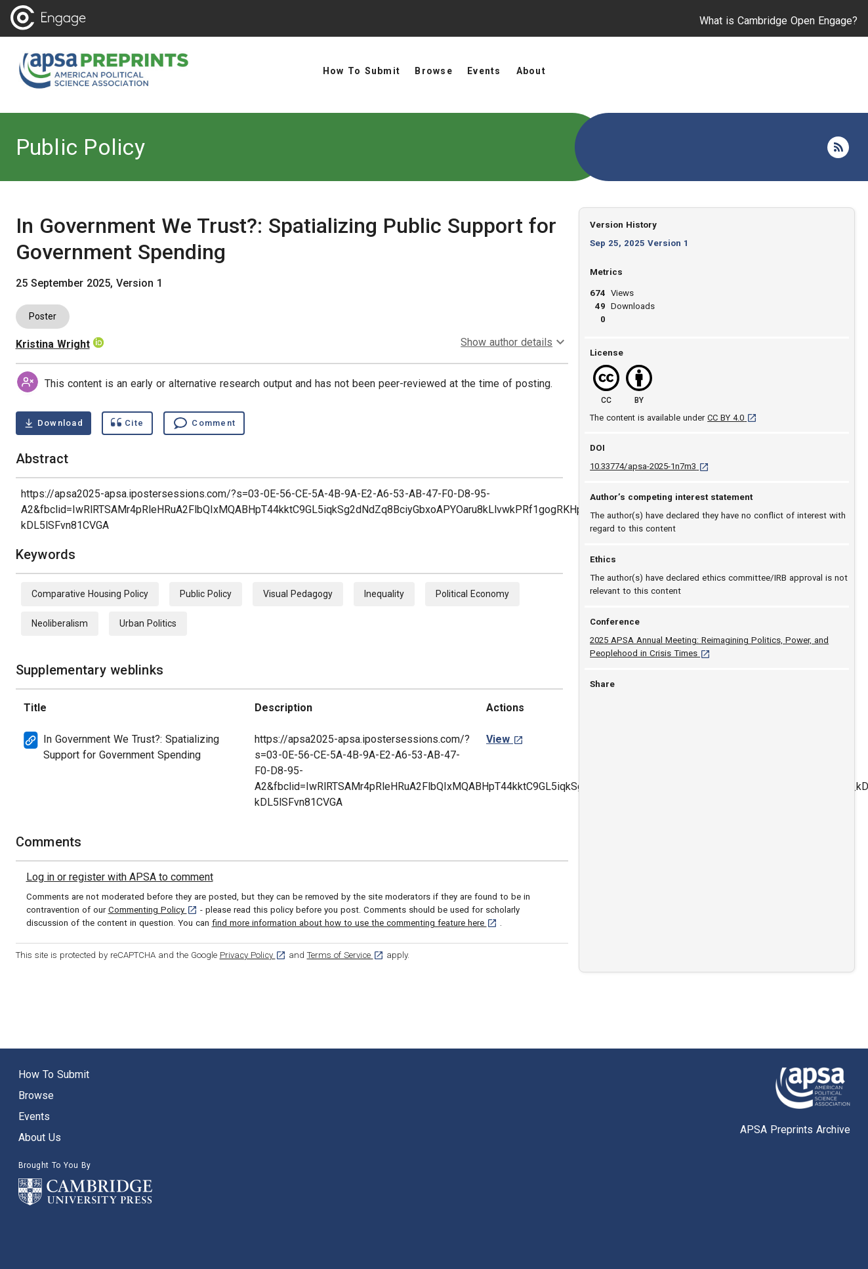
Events (34, 1116)
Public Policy (80, 147)
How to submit (53, 1074)
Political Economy (472, 594)
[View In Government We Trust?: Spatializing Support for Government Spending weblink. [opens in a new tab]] (505, 739)
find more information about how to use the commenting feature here (354, 923)
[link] (119, 877)
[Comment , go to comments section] (204, 423)
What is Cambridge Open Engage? (778, 20)
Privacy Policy (253, 955)
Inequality (384, 594)
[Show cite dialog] (127, 423)
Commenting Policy (152, 910)
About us (39, 1137)
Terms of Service (345, 955)
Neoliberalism (59, 623)
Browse (36, 1095)
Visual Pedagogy (298, 594)
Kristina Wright (53, 344)
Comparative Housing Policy (89, 594)
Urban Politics (147, 623)
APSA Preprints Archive (795, 1129)
